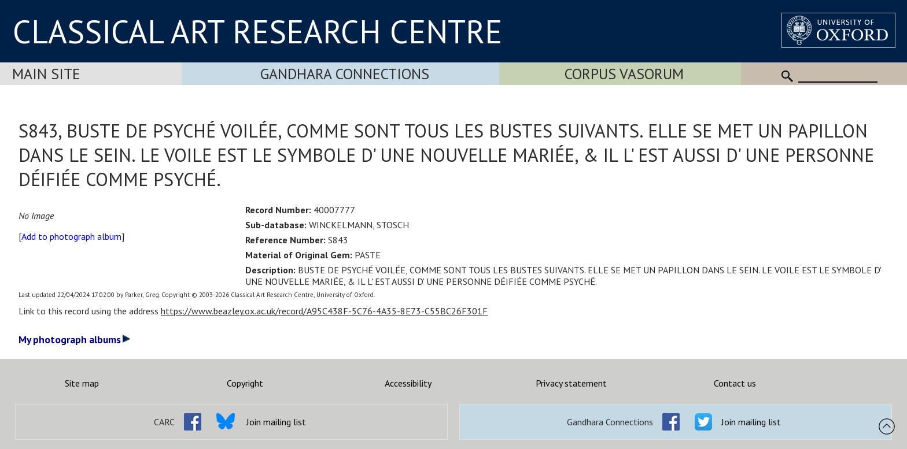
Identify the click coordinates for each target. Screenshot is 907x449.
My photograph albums (74, 339)
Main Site (46, 73)
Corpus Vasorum (624, 73)
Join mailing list (276, 422)
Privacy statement (571, 383)
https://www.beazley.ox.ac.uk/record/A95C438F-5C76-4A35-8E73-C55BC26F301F (324, 311)
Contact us (735, 383)
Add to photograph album (71, 236)
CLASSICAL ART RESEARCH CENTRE (257, 31)
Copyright (245, 383)
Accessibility (408, 383)
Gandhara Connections (344, 73)
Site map (82, 383)
